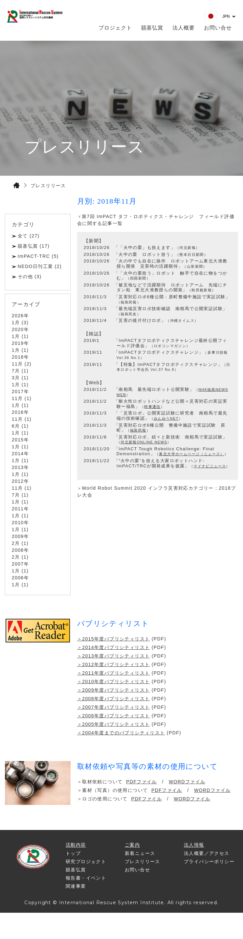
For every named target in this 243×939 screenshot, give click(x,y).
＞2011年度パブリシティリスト (113, 673)
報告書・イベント (86, 878)
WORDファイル (187, 781)
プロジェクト (115, 28)
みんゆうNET (166, 418)
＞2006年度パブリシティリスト (113, 715)
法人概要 (183, 28)
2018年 (20, 357)
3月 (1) (20, 377)
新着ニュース (140, 853)
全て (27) (29, 235)
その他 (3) (30, 276)
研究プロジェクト (86, 861)
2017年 (20, 391)
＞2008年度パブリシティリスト (113, 698)
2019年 (20, 343)
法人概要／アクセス (207, 853)
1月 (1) (20, 336)
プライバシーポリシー (209, 861)
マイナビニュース (209, 466)
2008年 (20, 550)
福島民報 (138, 430)
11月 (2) (22, 364)
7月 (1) (20, 370)
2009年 (20, 536)
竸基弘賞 (152, 28)
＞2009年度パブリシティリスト (113, 690)
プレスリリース (142, 861)
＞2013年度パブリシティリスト (113, 656)
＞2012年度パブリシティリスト (113, 664)
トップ (73, 853)
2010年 (20, 522)
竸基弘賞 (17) (34, 246)
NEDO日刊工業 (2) (40, 266)
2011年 (20, 508)
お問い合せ (218, 28)
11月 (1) (22, 398)
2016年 (20, 412)
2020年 (20, 329)
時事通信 (152, 407)
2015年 (20, 439)
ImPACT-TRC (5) (38, 256)
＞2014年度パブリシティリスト (113, 647)
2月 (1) (20, 543)
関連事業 (76, 886)
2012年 (20, 481)
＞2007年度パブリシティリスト (113, 707)
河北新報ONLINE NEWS (144, 442)
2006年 (20, 577)
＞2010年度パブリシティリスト (113, 681)
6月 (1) (20, 426)
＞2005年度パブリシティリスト (113, 724)
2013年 (20, 467)
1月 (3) (20, 322)
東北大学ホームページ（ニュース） (191, 454)
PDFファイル (141, 781)
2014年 (20, 453)
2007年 (20, 564)
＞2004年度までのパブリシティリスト (121, 732)
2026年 (20, 315)
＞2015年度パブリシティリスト (113, 638)
